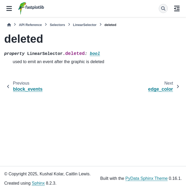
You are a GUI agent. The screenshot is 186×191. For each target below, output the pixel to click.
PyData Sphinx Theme (146, 178)
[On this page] (177, 8)
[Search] (163, 8)
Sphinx (38, 183)
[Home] (9, 25)
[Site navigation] (9, 8)
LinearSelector (85, 25)
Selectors (57, 25)
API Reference (30, 25)
